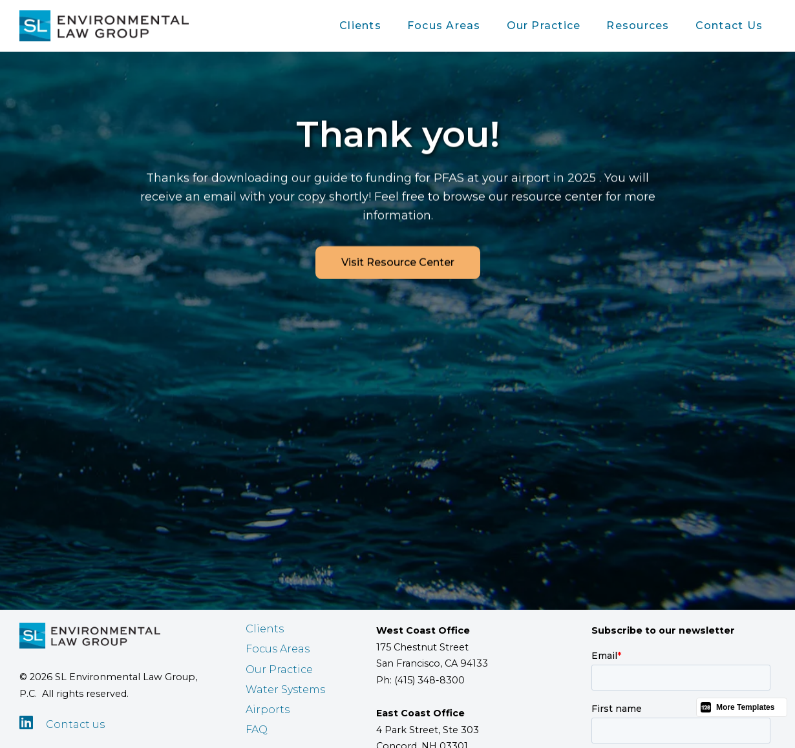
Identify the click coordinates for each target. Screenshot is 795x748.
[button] (360, 25)
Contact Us (729, 25)
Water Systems (285, 689)
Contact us (75, 724)
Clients (360, 25)
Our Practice (544, 25)
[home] (104, 25)
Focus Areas (444, 25)
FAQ (257, 729)
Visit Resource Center (397, 262)
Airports (268, 709)
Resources (637, 25)
